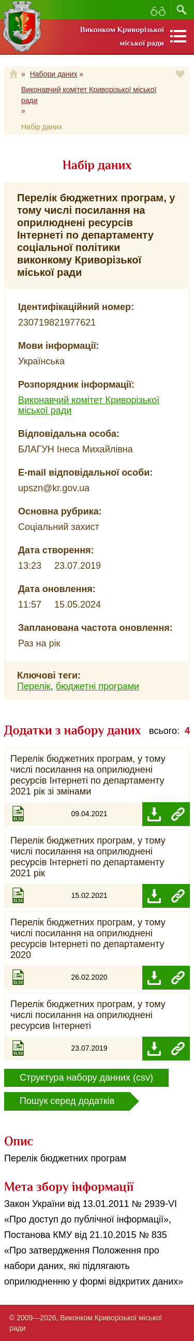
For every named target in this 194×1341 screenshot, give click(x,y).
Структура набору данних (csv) (86, 1077)
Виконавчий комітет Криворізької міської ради (88, 94)
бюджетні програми (97, 686)
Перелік (34, 686)
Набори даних (54, 74)
